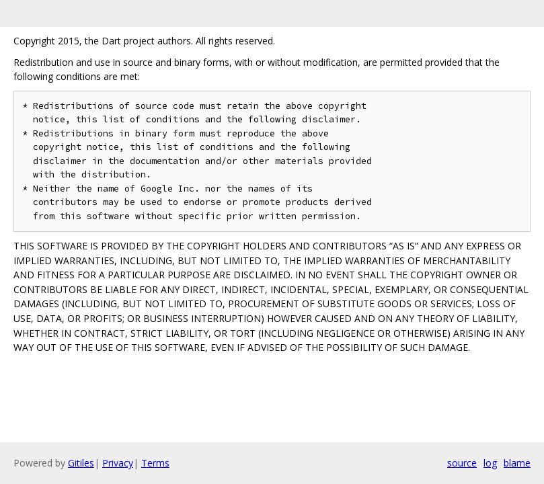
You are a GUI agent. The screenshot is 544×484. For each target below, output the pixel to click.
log (490, 462)
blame (517, 462)
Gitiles (81, 462)
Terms (155, 462)
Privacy (117, 462)
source (462, 462)
